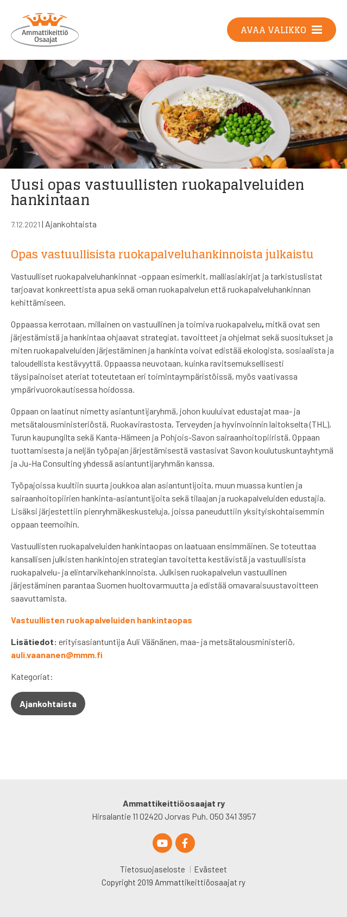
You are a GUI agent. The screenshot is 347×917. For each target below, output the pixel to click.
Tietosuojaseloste (152, 869)
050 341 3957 (233, 816)
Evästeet (210, 869)
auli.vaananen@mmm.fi (57, 654)
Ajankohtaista (71, 224)
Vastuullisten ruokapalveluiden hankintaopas (101, 620)
